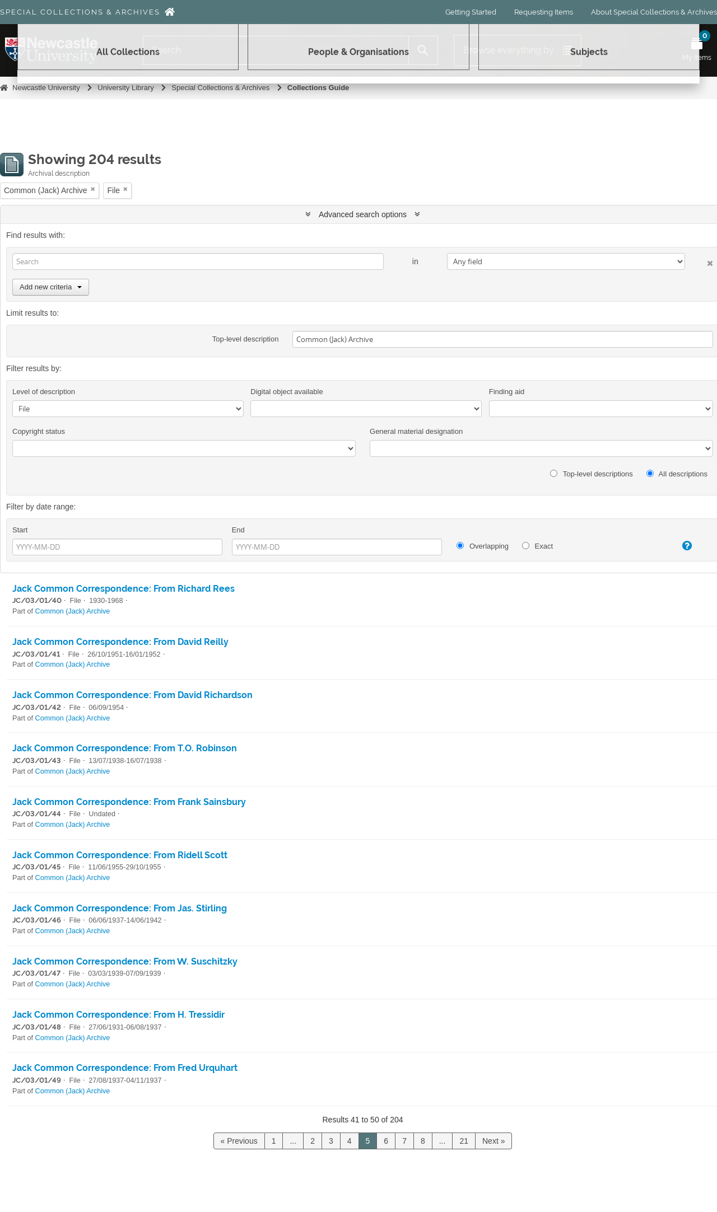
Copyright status (38, 431)
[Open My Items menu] (697, 50)
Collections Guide (318, 87)
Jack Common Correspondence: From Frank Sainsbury (129, 802)
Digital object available (286, 391)
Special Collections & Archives (80, 12)
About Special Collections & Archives (654, 12)
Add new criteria (51, 287)
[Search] (276, 50)
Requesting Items (543, 12)
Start (19, 530)
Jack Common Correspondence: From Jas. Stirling (119, 908)
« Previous (239, 1140)
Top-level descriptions (591, 474)
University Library (125, 87)
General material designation (416, 431)
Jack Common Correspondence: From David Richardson (132, 695)
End (238, 530)
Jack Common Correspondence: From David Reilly (120, 642)
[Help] (678, 545)
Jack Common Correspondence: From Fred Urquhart (125, 1068)
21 (463, 1140)
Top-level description (245, 339)
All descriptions (676, 474)
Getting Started (470, 12)
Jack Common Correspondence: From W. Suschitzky (125, 961)
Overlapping (483, 546)
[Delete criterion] (699, 261)
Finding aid (507, 391)
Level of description (43, 391)
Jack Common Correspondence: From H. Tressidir (118, 1014)
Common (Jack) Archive (72, 611)
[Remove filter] (93, 189)
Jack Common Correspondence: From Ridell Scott (119, 855)
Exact (537, 546)
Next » (493, 1140)
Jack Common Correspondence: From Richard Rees (123, 588)
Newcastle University (46, 87)
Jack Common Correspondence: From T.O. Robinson (124, 748)
